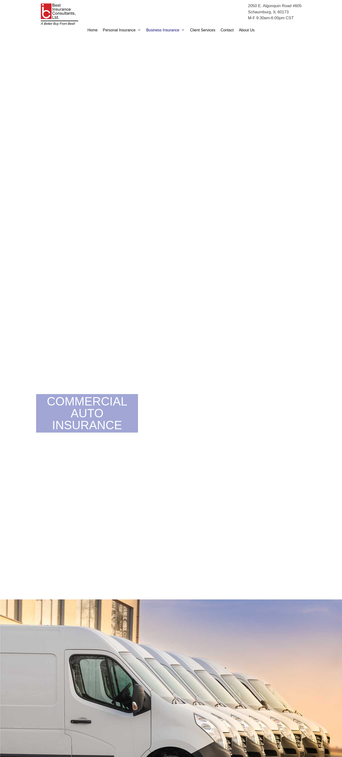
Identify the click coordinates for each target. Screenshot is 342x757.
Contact (227, 30)
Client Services (202, 30)
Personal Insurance (123, 30)
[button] (140, 30)
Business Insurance (166, 30)
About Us (247, 30)
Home (92, 30)
